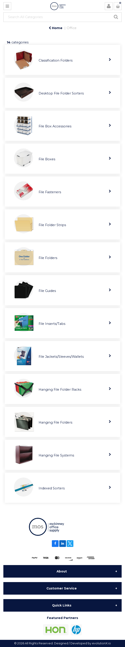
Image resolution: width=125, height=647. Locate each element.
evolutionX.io (101, 643)
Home (55, 28)
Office (72, 28)
